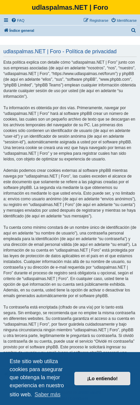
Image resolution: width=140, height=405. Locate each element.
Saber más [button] (47, 394)
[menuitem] (17, 20)
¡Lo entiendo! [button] (102, 378)
